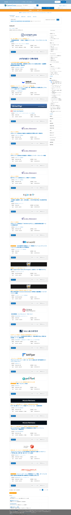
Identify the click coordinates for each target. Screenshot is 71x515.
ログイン (57, 1)
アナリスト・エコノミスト (56, 88)
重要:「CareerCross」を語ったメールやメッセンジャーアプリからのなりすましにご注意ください (35, 12)
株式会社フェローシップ (19, 203)
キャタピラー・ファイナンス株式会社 (21, 295)
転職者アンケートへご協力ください (35, 10)
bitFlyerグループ (18, 363)
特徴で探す (35, 16)
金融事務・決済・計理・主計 (56, 84)
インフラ (52, 69)
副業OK (52, 58)
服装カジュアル (53, 57)
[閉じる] (11, 513)
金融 (52, 66)
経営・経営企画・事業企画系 (55, 109)
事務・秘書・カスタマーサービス (55, 112)
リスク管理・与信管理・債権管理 (56, 91)
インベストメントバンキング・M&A (56, 95)
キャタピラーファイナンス (19, 271)
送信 (58, 19)
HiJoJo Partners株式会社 (19, 407)
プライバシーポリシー (27, 512)
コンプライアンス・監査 (56, 98)
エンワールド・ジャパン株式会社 (20, 249)
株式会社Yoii (17, 385)
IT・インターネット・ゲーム (55, 71)
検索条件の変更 (13, 19)
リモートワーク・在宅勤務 (55, 55)
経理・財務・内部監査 (55, 105)
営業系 (52, 103)
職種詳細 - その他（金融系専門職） (16, 21)
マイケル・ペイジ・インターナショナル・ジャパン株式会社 (25, 113)
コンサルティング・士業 (55, 68)
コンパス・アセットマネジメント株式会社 (22, 43)
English (60, 5)
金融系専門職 (53, 80)
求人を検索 (12, 16)
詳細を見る (13, 51)
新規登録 (63, 1)
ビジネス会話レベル (54, 38)
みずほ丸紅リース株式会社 (19, 67)
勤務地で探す (23, 16)
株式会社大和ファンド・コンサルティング (22, 477)
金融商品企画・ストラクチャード (56, 93)
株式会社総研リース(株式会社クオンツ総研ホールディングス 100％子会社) (27, 339)
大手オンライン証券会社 (19, 135)
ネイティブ (53, 35)
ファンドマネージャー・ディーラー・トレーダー (56, 86)
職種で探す (17, 16)
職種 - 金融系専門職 (26, 21)
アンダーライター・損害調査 (56, 100)
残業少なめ (53, 60)
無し (51, 40)
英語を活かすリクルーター (14, 500)
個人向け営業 (54, 97)
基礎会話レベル (53, 49)
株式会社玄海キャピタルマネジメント (21, 316)
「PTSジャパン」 (13, 497)
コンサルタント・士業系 (55, 107)
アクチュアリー (54, 102)
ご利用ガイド (64, 5)
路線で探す (29, 16)
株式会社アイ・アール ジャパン (20, 455)
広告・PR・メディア (54, 74)
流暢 (52, 37)
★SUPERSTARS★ (13, 503)
